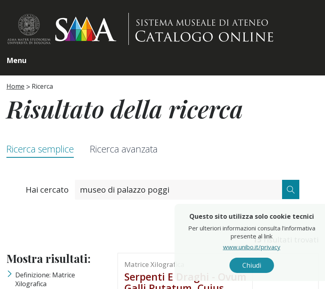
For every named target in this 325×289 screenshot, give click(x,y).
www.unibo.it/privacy (272, 247)
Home (15, 86)
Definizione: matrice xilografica (45, 279)
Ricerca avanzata (124, 149)
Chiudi (272, 265)
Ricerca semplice (40, 149)
